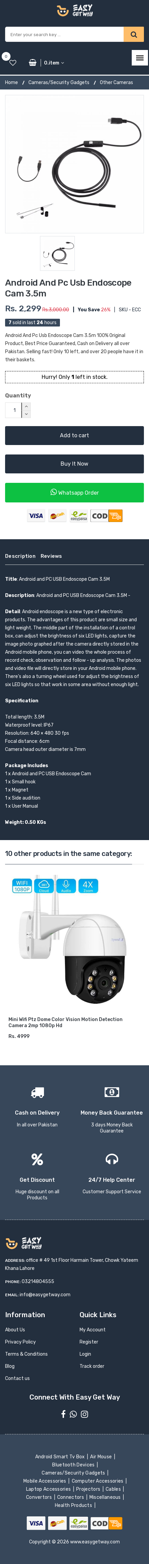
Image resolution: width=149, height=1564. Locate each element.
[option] (74, 164)
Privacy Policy (20, 1342)
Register (89, 1342)
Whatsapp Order (74, 492)
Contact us (17, 1378)
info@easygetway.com (45, 1295)
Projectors (89, 1489)
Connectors (71, 1497)
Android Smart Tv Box (60, 1457)
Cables (114, 1489)
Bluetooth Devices (74, 1465)
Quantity (18, 395)
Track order (92, 1366)
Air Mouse (101, 1457)
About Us (15, 1330)
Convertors (39, 1497)
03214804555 (38, 1281)
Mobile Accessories (45, 1481)
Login (85, 1354)
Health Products (74, 1505)
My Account (93, 1330)
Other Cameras (116, 82)
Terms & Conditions (26, 1354)
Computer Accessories (98, 1481)
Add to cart (74, 435)
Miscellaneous (105, 1497)
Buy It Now (74, 464)
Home (11, 82)
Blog (10, 1366)
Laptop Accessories (49, 1489)
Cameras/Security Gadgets (58, 82)
